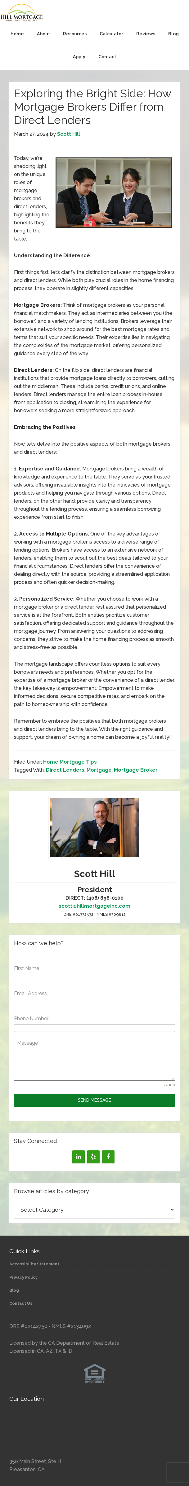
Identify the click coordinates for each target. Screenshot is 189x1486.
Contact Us (20, 1303)
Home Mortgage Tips (70, 762)
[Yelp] (93, 1156)
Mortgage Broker (136, 770)
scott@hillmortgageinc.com (94, 906)
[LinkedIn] (78, 1156)
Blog (14, 1290)
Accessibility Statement (34, 1264)
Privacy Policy (23, 1277)
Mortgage (99, 770)
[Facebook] (108, 1156)
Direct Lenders (65, 770)
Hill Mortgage (94, 13)
